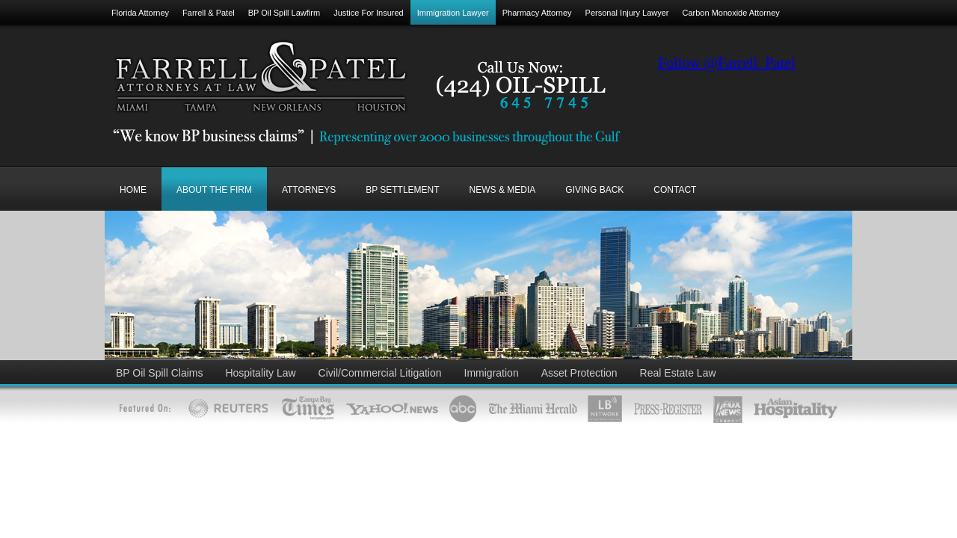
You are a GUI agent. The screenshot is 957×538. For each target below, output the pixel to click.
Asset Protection (579, 373)
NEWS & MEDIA (503, 190)
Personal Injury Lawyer (627, 12)
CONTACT (674, 190)
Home (133, 190)
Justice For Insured (368, 12)
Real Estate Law (678, 373)
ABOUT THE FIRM (214, 190)
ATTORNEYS (309, 190)
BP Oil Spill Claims (159, 373)
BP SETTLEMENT (402, 190)
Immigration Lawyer (453, 12)
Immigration (491, 373)
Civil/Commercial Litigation (380, 373)
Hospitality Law (260, 373)
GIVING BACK (594, 190)
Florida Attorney (140, 12)
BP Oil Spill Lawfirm (284, 12)
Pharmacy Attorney (537, 12)
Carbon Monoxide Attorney (731, 12)
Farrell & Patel (208, 12)
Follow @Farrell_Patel (726, 63)
